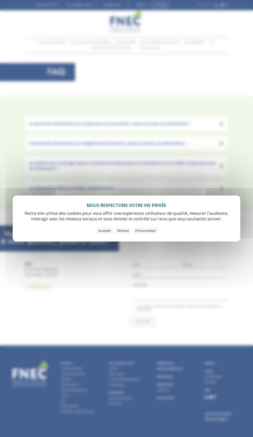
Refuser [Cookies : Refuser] (123, 230)
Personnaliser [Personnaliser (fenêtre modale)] (145, 230)
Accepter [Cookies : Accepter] (104, 230)
